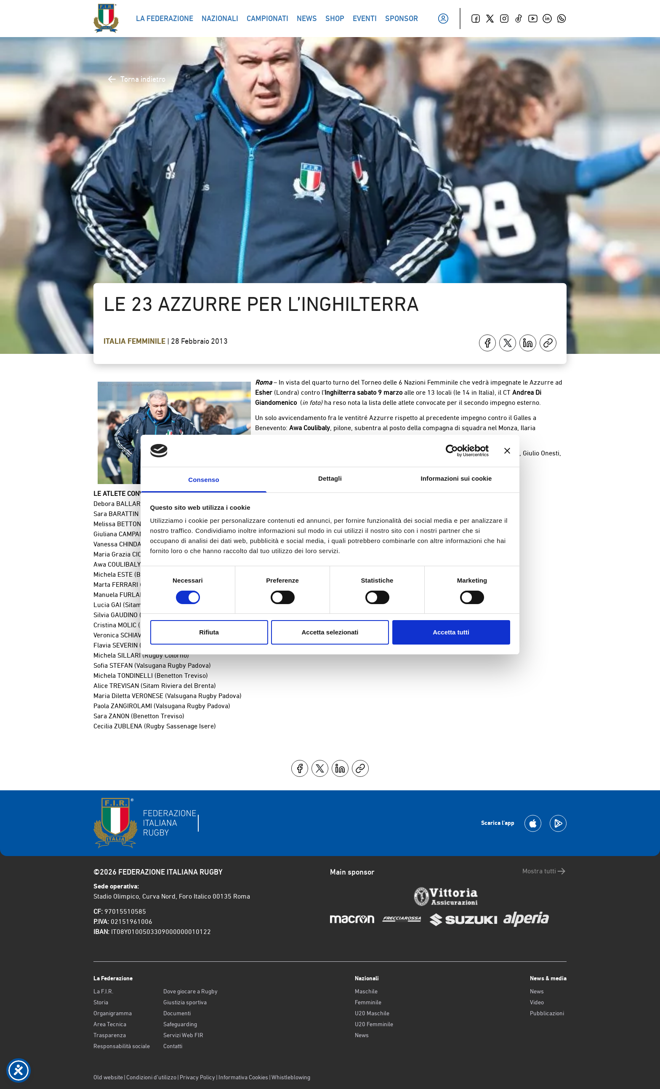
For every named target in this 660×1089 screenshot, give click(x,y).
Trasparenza (109, 1035)
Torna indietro (136, 79)
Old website (108, 1077)
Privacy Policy (197, 1077)
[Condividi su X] (507, 342)
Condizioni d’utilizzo (151, 1077)
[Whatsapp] (561, 18)
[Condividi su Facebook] (487, 342)
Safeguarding (180, 1024)
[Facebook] (476, 18)
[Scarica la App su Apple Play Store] (532, 823)
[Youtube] (533, 18)
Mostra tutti (544, 871)
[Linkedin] (547, 18)
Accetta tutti (451, 632)
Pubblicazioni (547, 1013)
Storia (100, 1002)
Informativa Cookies (243, 1077)
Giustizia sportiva (185, 1002)
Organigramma (112, 1013)
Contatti (172, 1046)
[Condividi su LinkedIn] (527, 342)
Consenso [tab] (203, 479)
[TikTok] (519, 18)
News (362, 1035)
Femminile (368, 1002)
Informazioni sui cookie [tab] (456, 478)
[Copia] (548, 342)
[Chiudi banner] (507, 451)
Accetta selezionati (329, 632)
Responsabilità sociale (121, 1046)
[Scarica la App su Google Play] (558, 823)
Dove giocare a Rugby (190, 991)
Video (537, 1002)
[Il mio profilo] (443, 18)
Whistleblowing (290, 1077)
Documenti (177, 1013)
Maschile (366, 991)
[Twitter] (490, 18)
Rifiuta (209, 632)
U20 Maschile (372, 1013)
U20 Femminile (374, 1024)
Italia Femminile (135, 341)
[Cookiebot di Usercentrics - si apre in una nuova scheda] (452, 450)
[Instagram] (504, 18)
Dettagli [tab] (330, 478)
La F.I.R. (103, 991)
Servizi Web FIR (183, 1035)
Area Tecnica (109, 1024)
